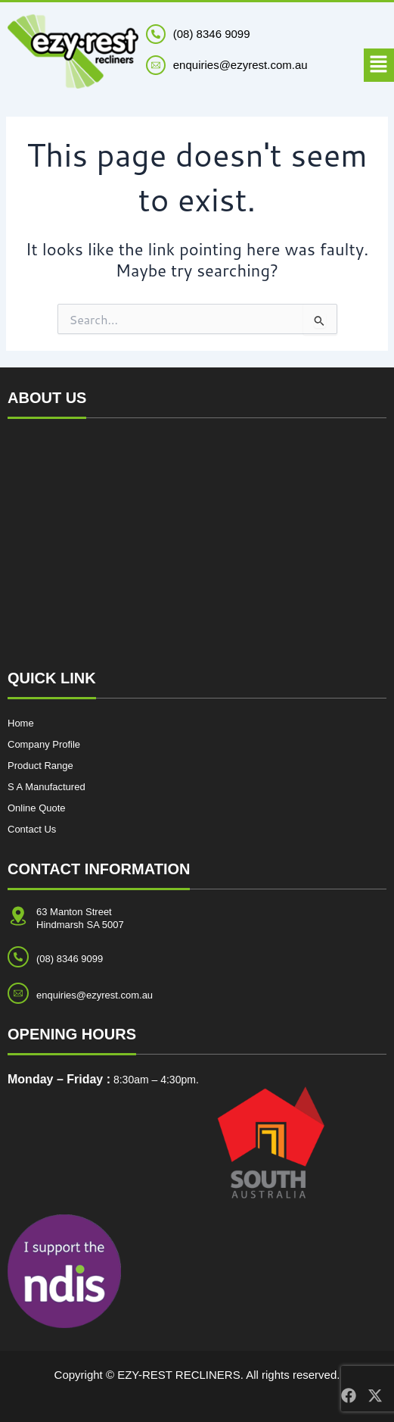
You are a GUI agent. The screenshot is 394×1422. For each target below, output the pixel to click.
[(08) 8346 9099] (156, 34)
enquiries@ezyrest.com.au (94, 995)
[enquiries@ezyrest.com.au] (18, 993)
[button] (379, 64)
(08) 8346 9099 (211, 33)
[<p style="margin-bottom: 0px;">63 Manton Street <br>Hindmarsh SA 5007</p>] (18, 916)
